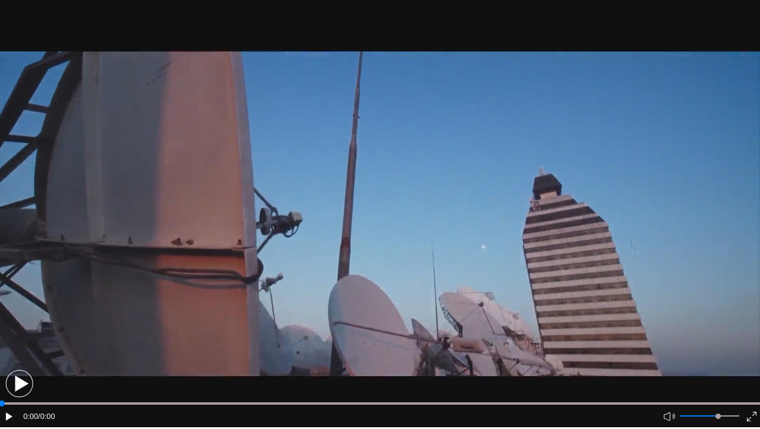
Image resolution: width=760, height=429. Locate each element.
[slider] (718, 416)
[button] (19, 383)
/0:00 (46, 416)
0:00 (30, 416)
